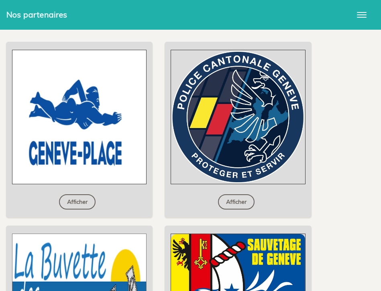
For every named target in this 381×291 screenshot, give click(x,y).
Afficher (77, 202)
